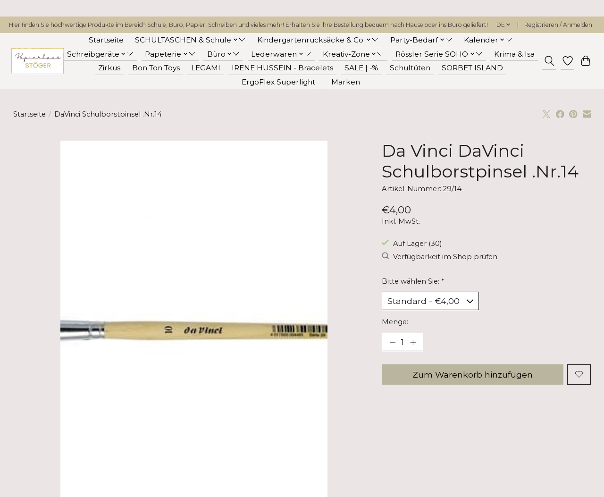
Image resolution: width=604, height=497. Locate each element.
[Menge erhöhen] (412, 342)
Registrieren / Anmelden (558, 24)
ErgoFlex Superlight (278, 81)
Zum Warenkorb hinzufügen (472, 375)
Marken (345, 81)
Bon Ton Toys (156, 67)
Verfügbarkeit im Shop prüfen (439, 256)
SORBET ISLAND (472, 67)
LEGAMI (205, 67)
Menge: (395, 322)
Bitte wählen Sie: (413, 281)
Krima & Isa (514, 54)
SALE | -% (361, 67)
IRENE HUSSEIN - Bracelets (282, 67)
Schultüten (410, 67)
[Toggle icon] (549, 60)
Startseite (106, 39)
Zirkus (109, 67)
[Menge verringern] (392, 342)
